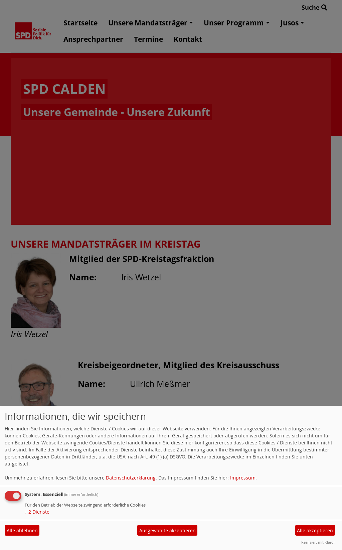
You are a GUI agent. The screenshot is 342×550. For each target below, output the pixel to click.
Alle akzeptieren (315, 530)
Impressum (242, 477)
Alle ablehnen (22, 530)
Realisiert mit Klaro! (318, 542)
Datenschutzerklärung (131, 477)
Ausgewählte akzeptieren (167, 530)
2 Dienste (37, 512)
